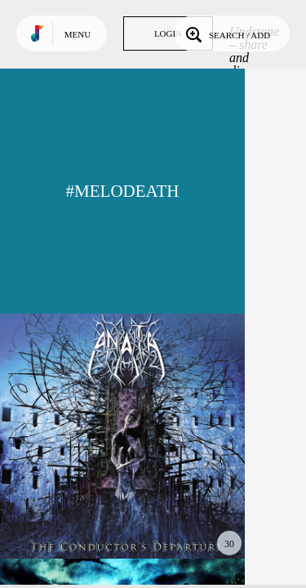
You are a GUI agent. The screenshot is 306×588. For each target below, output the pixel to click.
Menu (77, 34)
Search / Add (226, 33)
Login (168, 33)
